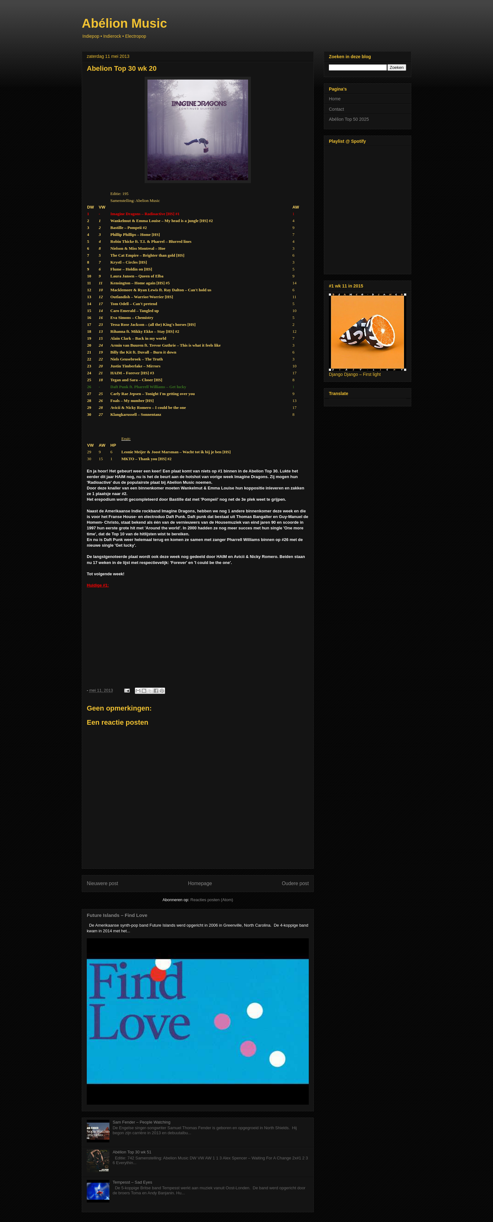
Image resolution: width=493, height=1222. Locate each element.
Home (335, 98)
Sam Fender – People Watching (141, 1122)
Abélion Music (124, 23)
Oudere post (295, 883)
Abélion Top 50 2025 (349, 119)
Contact (336, 109)
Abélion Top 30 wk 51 (132, 1152)
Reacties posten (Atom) (212, 899)
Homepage (200, 883)
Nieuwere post (102, 883)
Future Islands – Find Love (117, 915)
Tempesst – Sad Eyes (132, 1182)
